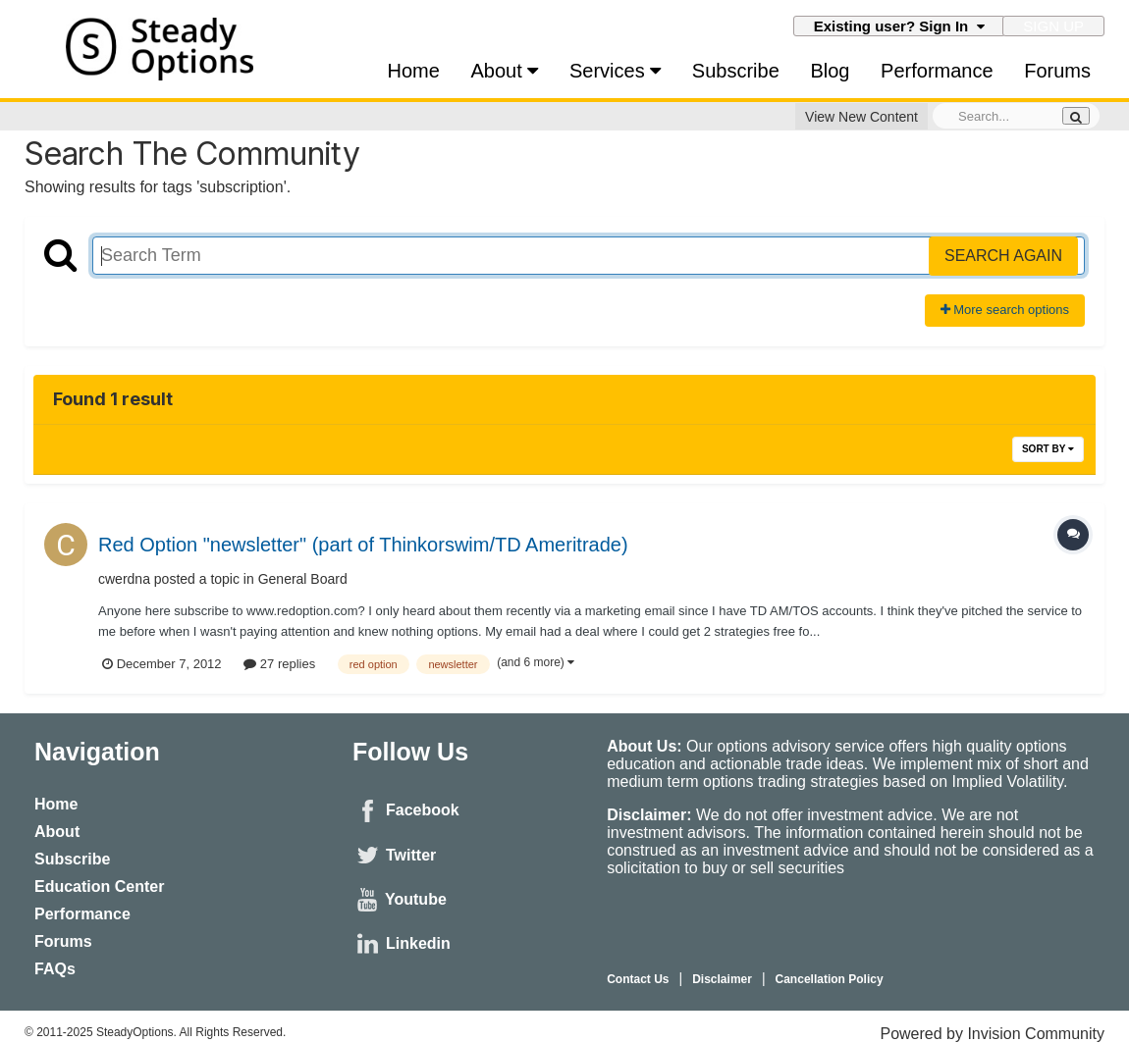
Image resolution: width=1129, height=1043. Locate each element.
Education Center (99, 886)
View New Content (861, 117)
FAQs (55, 969)
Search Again (1003, 255)
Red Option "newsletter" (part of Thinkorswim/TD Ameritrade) (363, 544)
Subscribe (736, 70)
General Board (303, 579)
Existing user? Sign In (899, 26)
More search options (1005, 309)
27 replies (279, 663)
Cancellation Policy (830, 979)
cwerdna (124, 579)
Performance (937, 70)
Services (615, 70)
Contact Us (638, 979)
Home (414, 70)
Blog (829, 70)
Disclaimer (722, 979)
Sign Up (1053, 26)
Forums (1057, 70)
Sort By (1048, 448)
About (505, 70)
